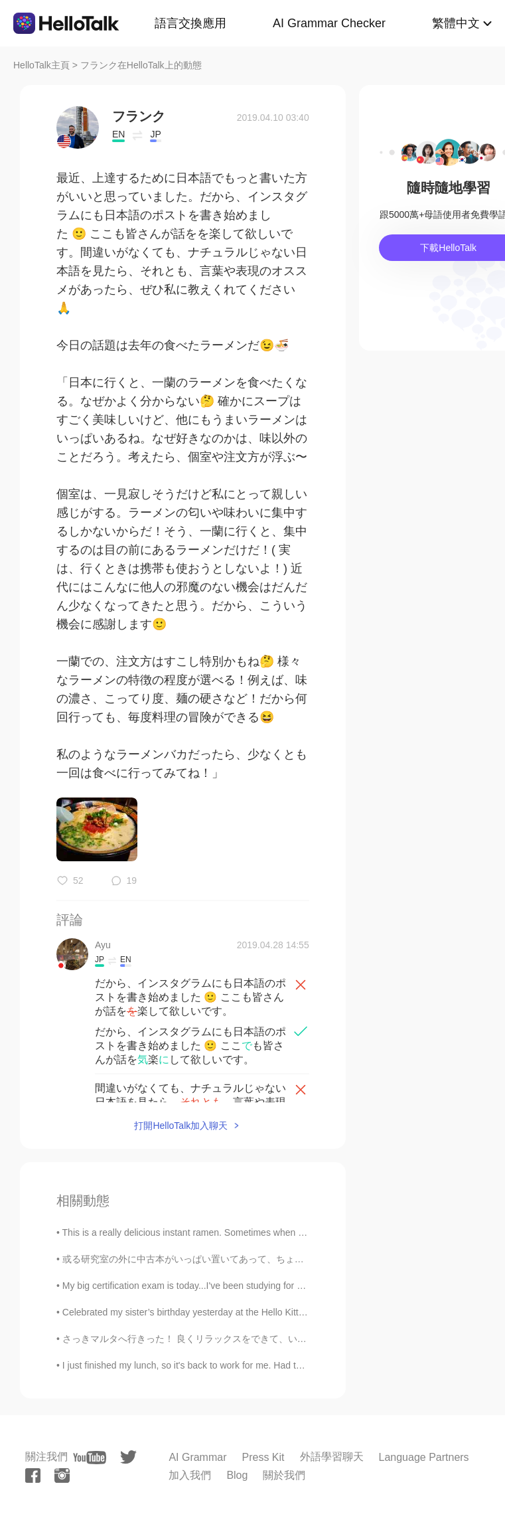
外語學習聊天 (332, 1456)
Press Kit (263, 1457)
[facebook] (32, 1475)
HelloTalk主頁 (41, 65)
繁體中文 (456, 23)
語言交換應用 (190, 23)
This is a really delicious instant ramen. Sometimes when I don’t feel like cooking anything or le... (260, 1232)
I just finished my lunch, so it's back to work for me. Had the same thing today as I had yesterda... (261, 1365)
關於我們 (284, 1475)
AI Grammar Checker (329, 23)
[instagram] (62, 1475)
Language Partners (424, 1457)
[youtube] (89, 1457)
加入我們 (190, 1475)
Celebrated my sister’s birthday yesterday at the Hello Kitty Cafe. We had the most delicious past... (264, 1312)
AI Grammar (197, 1457)
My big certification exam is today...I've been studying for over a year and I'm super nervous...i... (258, 1285)
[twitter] (128, 1457)
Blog (237, 1475)
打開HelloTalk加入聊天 (181, 1125)
